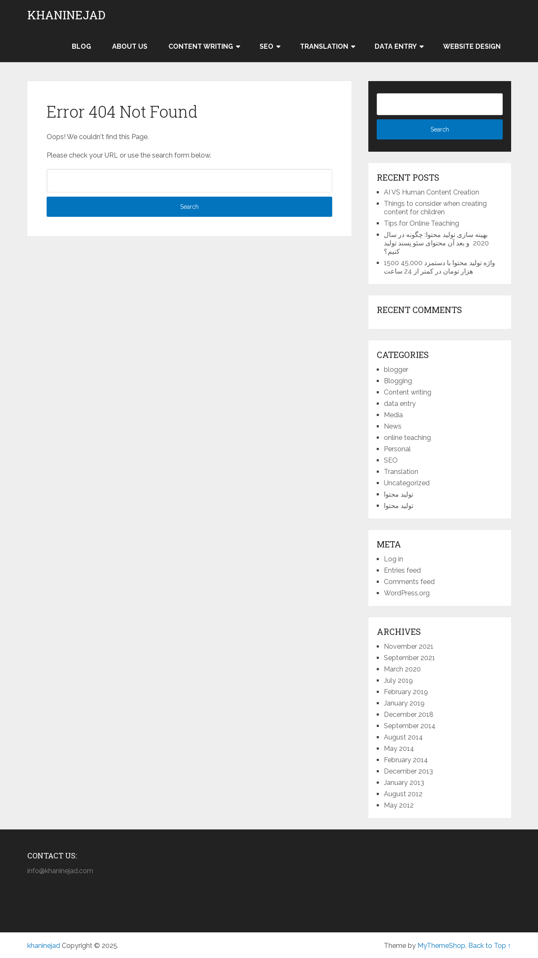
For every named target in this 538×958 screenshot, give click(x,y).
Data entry (396, 46)
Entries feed (402, 570)
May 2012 (399, 805)
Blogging (398, 381)
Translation (324, 46)
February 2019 (406, 692)
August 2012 (403, 794)
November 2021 (408, 646)
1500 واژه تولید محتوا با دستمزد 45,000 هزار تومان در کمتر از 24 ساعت (439, 267)
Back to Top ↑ (489, 946)
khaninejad (66, 15)
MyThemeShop (441, 946)
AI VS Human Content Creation (431, 192)
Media (393, 415)
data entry (400, 404)
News (393, 426)
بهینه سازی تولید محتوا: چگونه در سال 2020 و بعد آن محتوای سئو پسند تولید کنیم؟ (436, 243)
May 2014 (399, 749)
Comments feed (409, 582)
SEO (266, 46)
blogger (396, 370)
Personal (397, 449)
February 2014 (406, 760)
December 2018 (408, 714)
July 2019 (398, 680)
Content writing (200, 46)
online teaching (407, 438)
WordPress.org (407, 593)
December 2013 (408, 771)
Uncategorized (407, 483)
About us (129, 46)
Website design (472, 46)
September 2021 (409, 658)
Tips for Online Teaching (421, 223)
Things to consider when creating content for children (435, 208)
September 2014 (410, 726)
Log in (393, 559)
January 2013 (404, 783)
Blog (81, 46)
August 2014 (403, 737)
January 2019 (404, 703)
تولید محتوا (398, 494)
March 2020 (402, 669)
